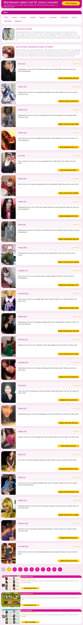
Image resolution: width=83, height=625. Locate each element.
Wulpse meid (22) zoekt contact (68, 124)
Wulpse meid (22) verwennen (68, 101)
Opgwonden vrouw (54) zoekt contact (68, 308)
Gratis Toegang (71, 3)
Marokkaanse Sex (30, 605)
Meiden (23, 17)
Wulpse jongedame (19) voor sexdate (68, 216)
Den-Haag (7, 21)
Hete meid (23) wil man (68, 446)
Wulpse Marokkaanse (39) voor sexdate (69, 239)
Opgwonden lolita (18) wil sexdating (68, 538)
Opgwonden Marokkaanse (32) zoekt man (69, 492)
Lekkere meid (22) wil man (68, 561)
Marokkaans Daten (30, 588)
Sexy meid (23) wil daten (68, 170)
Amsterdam (53, 17)
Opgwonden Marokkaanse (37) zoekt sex (69, 285)
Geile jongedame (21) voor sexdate (68, 147)
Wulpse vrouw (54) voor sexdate (68, 262)
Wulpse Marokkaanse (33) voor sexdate (69, 78)
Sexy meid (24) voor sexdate (68, 193)
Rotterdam (64, 17)
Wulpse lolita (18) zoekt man (68, 423)
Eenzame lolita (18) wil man (68, 469)
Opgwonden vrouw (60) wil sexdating (68, 400)
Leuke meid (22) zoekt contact (68, 354)
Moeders (42, 17)
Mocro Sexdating (30, 622)
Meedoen (18, 21)
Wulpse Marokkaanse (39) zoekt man (68, 331)
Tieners (14, 17)
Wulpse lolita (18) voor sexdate (69, 515)
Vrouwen (33, 17)
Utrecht (74, 17)
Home (6, 17)
